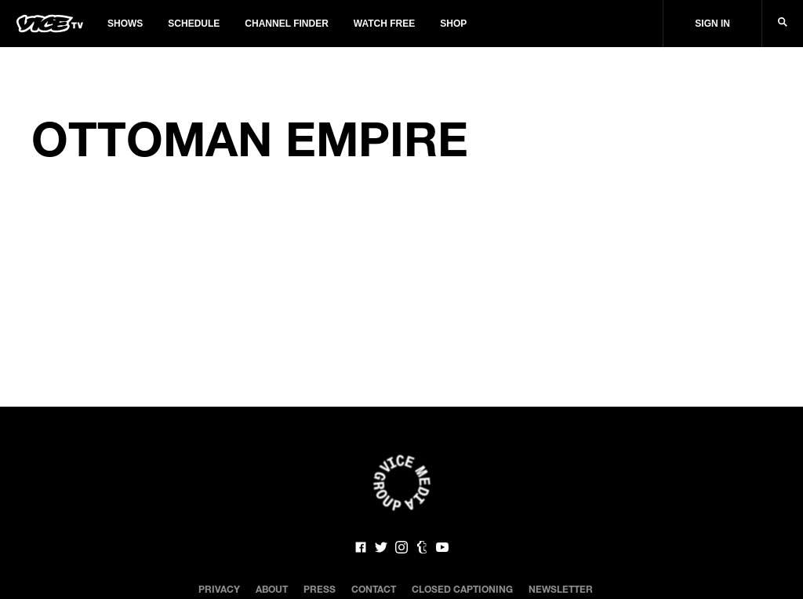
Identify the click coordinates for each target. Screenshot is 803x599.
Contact (373, 589)
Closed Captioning (462, 589)
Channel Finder (286, 23)
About (272, 589)
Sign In (712, 23)
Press (319, 589)
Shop (453, 23)
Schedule (194, 23)
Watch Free (384, 23)
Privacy (219, 589)
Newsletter (561, 589)
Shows (125, 23)
